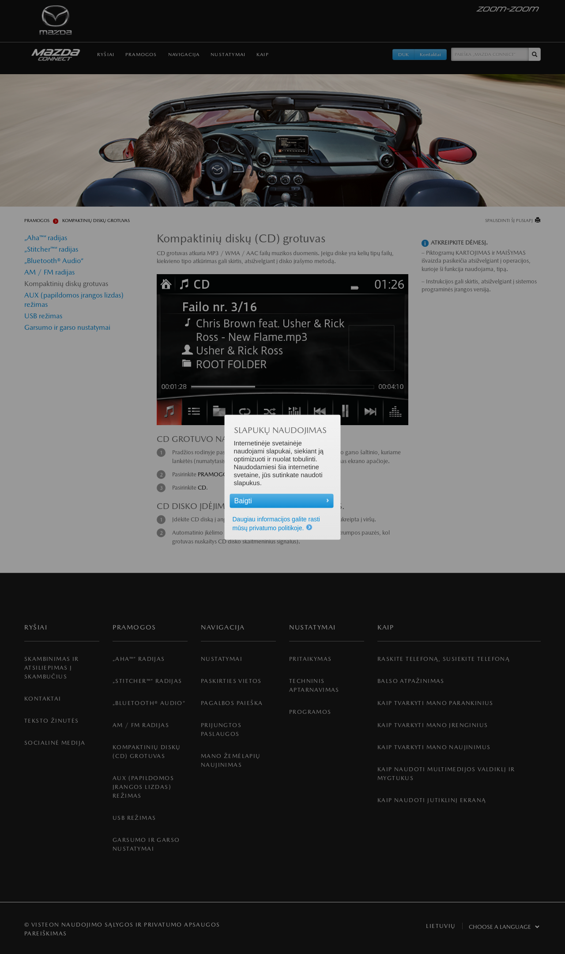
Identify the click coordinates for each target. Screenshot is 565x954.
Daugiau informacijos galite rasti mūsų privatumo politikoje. (276, 523)
